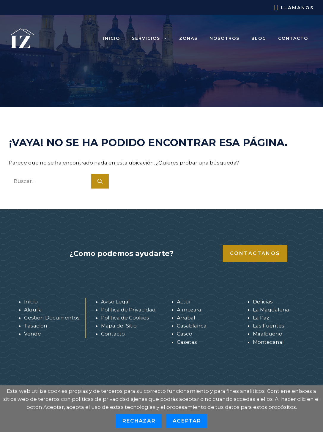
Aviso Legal (115, 302)
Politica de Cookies (125, 318)
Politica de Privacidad (128, 310)
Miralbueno (267, 334)
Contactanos (255, 253)
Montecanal (268, 342)
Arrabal (186, 318)
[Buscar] (100, 181)
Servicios (152, 38)
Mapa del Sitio (119, 326)
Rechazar (138, 421)
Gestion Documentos (52, 318)
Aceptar (187, 421)
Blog (258, 38)
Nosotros (224, 38)
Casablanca (192, 326)
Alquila (33, 310)
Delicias (263, 302)
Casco (184, 334)
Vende (32, 334)
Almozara (189, 310)
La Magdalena (271, 310)
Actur (184, 302)
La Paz (261, 318)
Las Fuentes (268, 326)
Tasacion (35, 326)
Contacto (293, 38)
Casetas (187, 342)
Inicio (111, 38)
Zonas (188, 38)
